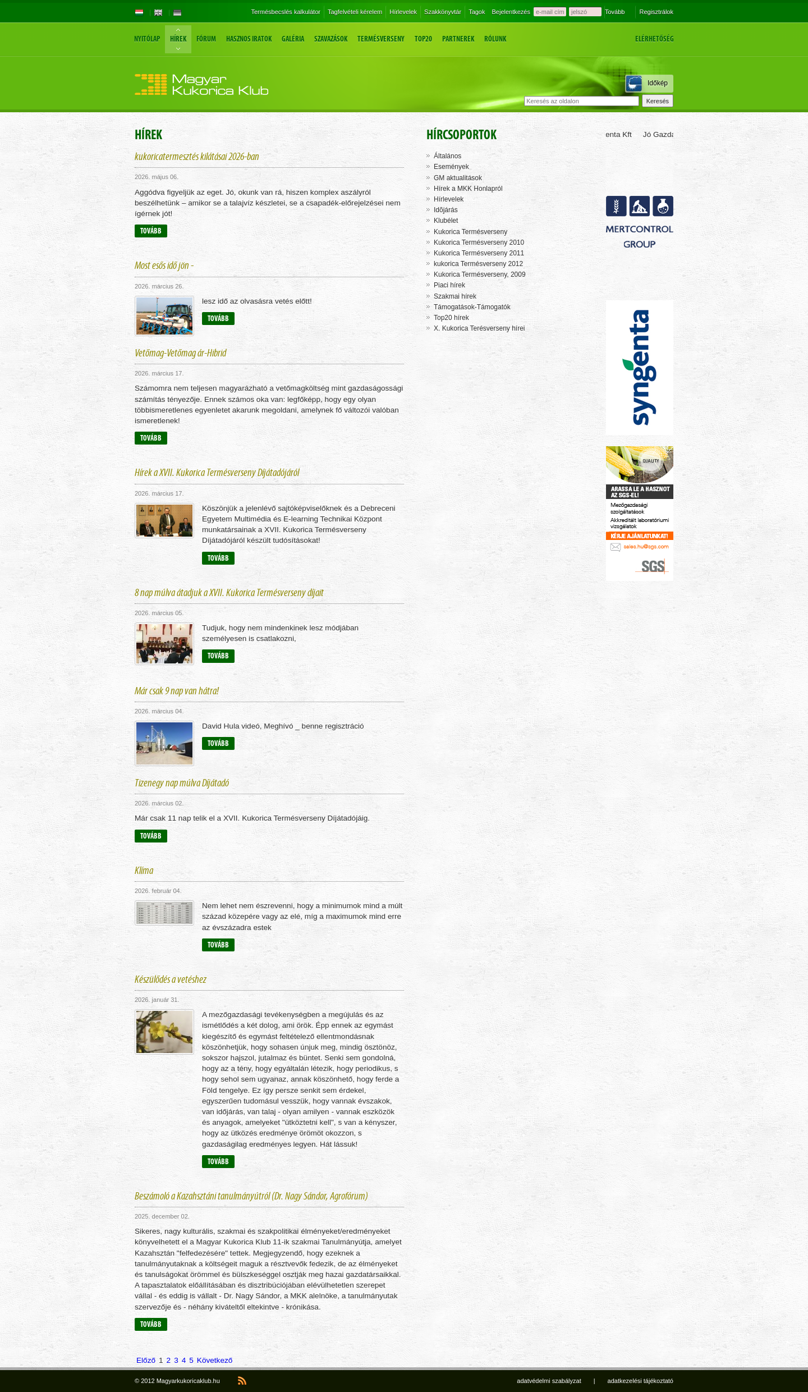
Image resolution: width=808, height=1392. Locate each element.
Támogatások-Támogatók (472, 307)
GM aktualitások (458, 178)
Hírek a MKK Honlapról (468, 189)
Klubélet (446, 221)
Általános (447, 156)
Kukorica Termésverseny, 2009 (480, 274)
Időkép (658, 83)
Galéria (293, 39)
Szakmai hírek (455, 296)
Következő (214, 1360)
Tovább (615, 11)
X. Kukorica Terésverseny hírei (479, 328)
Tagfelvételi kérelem (355, 11)
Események (451, 167)
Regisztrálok (656, 11)
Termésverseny (381, 39)
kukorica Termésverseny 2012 (478, 264)
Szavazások (330, 39)
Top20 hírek (451, 318)
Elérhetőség (654, 39)
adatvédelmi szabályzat (549, 1380)
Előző (145, 1360)
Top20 (423, 39)
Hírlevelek (403, 11)
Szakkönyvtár (442, 11)
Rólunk (495, 39)
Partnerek (458, 39)
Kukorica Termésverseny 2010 (479, 242)
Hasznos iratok (249, 39)
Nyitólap (147, 39)
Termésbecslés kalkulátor (285, 11)
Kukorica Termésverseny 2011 (479, 253)
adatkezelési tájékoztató (640, 1380)
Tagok (477, 11)
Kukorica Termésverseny (470, 232)
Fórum (206, 39)
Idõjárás (446, 210)
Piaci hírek (449, 285)
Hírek (178, 39)
